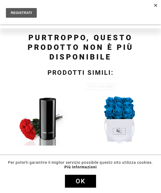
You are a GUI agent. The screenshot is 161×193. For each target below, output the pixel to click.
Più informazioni (80, 167)
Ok (80, 181)
